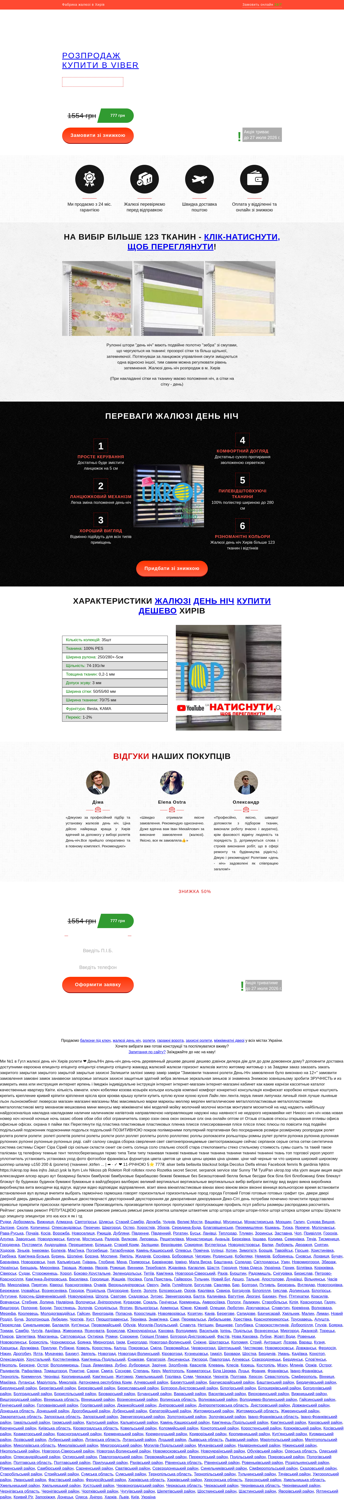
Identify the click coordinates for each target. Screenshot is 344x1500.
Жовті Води (284, 1336)
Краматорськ (199, 1371)
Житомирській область (257, 1411)
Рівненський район (222, 1462)
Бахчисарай (269, 1313)
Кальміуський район (139, 1422)
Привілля (312, 1233)
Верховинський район (268, 1394)
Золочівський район (227, 1416)
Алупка (6, 1239)
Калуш (120, 1348)
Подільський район (248, 1457)
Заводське (25, 1239)
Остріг (42, 1365)
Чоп (297, 1233)
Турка (287, 1227)
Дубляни (121, 1233)
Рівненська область (183, 1462)
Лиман (323, 1313)
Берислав (303, 1273)
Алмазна (64, 1222)
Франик (258, 1371)
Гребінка (8, 1256)
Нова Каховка (245, 1336)
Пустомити (32, 1244)
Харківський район (184, 1480)
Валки (267, 1244)
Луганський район (139, 1439)
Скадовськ (138, 1296)
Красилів (319, 1296)
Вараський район (190, 1394)
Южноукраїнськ (141, 1330)
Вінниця (326, 1376)
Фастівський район (65, 1480)
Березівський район (96, 1388)
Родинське (223, 1256)
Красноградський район (79, 1434)
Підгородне (118, 1290)
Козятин (195, 1313)
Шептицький (229, 1348)
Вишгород (9, 1308)
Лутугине (8, 1296)
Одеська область (301, 1451)
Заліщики (150, 1244)
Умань (284, 1353)
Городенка (10, 1244)
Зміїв (165, 1285)
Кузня (319, 1342)
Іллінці (217, 1250)
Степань (141, 1371)
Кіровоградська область (95, 1428)
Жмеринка (72, 1330)
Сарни (93, 1371)
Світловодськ (72, 1336)
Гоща (86, 1365)
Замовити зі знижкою (97, 135)
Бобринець (283, 1256)
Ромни (111, 1336)
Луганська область (102, 1439)
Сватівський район (132, 1468)
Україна (148, 1497)
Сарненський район (94, 1468)
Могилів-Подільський (157, 1325)
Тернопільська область (170, 1474)
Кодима (275, 1239)
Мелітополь (173, 1371)
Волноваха (321, 1308)
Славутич (281, 1308)
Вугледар (306, 1285)
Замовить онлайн (262, 4)
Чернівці (51, 1376)
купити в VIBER (100, 65)
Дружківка (29, 1348)
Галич (299, 1222)
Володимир (186, 1330)
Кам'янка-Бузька (33, 1256)
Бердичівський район (316, 1382)
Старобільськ (274, 1302)
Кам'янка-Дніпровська (46, 1279)
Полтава (238, 1376)
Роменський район (17, 1468)
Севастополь (277, 1376)
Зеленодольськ (127, 1273)
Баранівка (9, 1262)
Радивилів (9, 1371)
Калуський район (102, 1422)
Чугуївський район (137, 1491)
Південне (140, 1233)
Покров (7, 1336)
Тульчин (201, 1279)
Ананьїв (222, 1239)
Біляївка (304, 1267)
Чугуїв (37, 1330)
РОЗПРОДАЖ (91, 55)
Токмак (6, 1330)
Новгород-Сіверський (195, 1273)
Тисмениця (328, 1239)
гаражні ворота (170, 1040)
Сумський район (131, 1474)
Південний (161, 1233)
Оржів (311, 1365)
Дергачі (253, 1296)
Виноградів (102, 1313)
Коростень (102, 1348)
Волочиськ (85, 1302)
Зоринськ (263, 1233)
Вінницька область (61, 1399)
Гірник (288, 1267)
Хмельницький (149, 1376)
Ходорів (7, 1250)
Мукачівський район (217, 1445)
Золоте (150, 1290)
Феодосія (327, 1348)
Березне (27, 1365)
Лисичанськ (178, 1359)
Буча (18, 1319)
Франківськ (278, 1371)
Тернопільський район (215, 1474)
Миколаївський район (78, 1445)
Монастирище (199, 1239)
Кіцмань (272, 1227)
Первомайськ (176, 1348)
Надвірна (64, 1302)
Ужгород (199, 1359)
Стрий (256, 1342)
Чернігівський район (60, 1491)
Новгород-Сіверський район (68, 1451)
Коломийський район (178, 1428)
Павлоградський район (120, 1457)
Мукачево (54, 1353)
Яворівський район (296, 1491)
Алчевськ (240, 1359)
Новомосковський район (176, 1451)
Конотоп (317, 1353)
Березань (286, 1285)
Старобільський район (21, 1474)
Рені (282, 1296)
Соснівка (161, 1256)
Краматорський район (34, 1434)
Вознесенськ (266, 1330)
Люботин (235, 1308)
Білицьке (103, 1244)
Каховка (165, 1330)
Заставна (283, 1233)
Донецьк (65, 1497)
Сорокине (129, 1336)
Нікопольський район (20, 1451)
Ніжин (5, 1353)
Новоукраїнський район (223, 1451)
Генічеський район (17, 1405)
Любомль (284, 1244)
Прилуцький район (110, 1462)
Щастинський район (257, 1491)
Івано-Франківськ (306, 1371)
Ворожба (61, 1233)
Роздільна (95, 1290)
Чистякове (253, 1348)
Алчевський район (151, 1382)
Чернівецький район (301, 1485)
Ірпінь (225, 1330)
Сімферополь (304, 1376)
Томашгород (55, 1371)
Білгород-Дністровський (192, 1336)
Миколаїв (67, 1382)
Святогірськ (86, 1222)
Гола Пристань (158, 1279)
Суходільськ (105, 1308)
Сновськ (303, 1256)
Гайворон (183, 1279)
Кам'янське (102, 1376)
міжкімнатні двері (229, 1040)
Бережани (9, 1290)
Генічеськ (168, 1302)
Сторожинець (45, 1273)
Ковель (83, 1348)
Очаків (100, 1285)
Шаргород (111, 1227)
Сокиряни (193, 1244)
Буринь (58, 1256)
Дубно (120, 1365)
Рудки (5, 1222)
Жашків (118, 1279)
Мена (122, 1262)
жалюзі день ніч (127, 1040)
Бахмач (269, 1296)
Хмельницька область (304, 1480)
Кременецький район (123, 1434)
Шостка (249, 1353)
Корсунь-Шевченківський (42, 1296)
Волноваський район (217, 1399)
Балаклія (60, 1325)
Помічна (201, 1250)
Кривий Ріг (23, 1497)
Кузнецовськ (196, 1353)
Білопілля (262, 1290)
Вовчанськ (10, 1302)
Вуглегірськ (215, 1244)
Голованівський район (57, 1405)
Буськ (195, 1233)
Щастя (213, 1267)
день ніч (214, 600)
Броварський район (116, 1394)
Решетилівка (172, 1239)
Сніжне (200, 1342)
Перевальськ (194, 1319)
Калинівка (216, 1296)
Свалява (222, 1285)
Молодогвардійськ (58, 1313)
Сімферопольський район (273, 1468)
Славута (187, 1325)
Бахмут (72, 1353)
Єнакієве (136, 1359)
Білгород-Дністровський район (189, 1388)
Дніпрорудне (109, 1302)
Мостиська (92, 1239)
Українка (272, 1267)
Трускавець (301, 1319)
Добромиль (24, 1222)
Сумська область (97, 1474)
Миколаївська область (35, 1445)
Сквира (223, 1290)
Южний (201, 1308)
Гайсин (83, 1313)
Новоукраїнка (80, 1296)
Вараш (305, 1342)
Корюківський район (302, 1428)
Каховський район (325, 1422)
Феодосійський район (106, 1480)
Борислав (116, 1330)
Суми (188, 1376)
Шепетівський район (176, 1491)
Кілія (293, 1302)
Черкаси (203, 1376)
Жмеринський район (300, 1411)
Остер (128, 1227)
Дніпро (96, 1497)
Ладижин (251, 1302)
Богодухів (241, 1290)
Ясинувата (94, 1330)
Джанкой (309, 1330)
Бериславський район (138, 1388)
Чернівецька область (260, 1485)
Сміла (155, 1348)
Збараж (329, 1262)
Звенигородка (178, 1296)
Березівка (241, 1239)
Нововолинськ (13, 1342)
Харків (110, 1497)
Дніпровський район (177, 1405)
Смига (107, 1371)
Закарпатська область (21, 1416)
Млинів (296, 1365)
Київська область (54, 1428)
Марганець (48, 1336)
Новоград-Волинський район (124, 1451)
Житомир (124, 1376)
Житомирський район (214, 1411)
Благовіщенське (218, 1227)
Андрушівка (55, 1244)
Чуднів (169, 1222)
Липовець (149, 1239)
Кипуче (73, 1239)
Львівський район (241, 1439)
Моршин (283, 1222)
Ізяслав (280, 1290)
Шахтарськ (219, 1342)
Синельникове (36, 1325)
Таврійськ (284, 1250)
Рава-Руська (11, 1233)
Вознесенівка (54, 1290)
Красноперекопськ (271, 1319)
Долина (47, 1302)
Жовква (86, 1267)
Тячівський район (294, 1474)
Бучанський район (154, 1394)
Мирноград (103, 1342)
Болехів (58, 1250)
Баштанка (223, 1262)
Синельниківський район (224, 1468)
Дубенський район (130, 1411)
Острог (325, 1365)
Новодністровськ (244, 1244)
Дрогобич (22, 1353)
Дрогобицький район (90, 1411)
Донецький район (53, 1411)
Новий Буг (220, 1279)
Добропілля (302, 1325)
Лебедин (59, 1319)
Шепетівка (25, 1336)
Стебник (29, 1302)
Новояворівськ (171, 1313)
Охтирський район (80, 1457)
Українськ (9, 1267)
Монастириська (258, 1222)
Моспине (109, 1256)
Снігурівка (282, 1273)
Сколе (22, 1227)
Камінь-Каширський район (185, 1422)
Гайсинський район (317, 1399)
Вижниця (45, 1222)
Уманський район (30, 1480)
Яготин (125, 1308)
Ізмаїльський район (32, 1422)
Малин (308, 1313)
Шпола (102, 1296)
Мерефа (8, 1313)
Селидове (246, 1313)
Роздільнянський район (307, 1462)
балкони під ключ (95, 1040)
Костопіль (266, 1365)
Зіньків (23, 1250)
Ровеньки (306, 1336)
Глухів (321, 1325)
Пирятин (39, 1285)
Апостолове (273, 1279)
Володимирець (64, 1365)
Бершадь (29, 1267)
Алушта (321, 1319)
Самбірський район (55, 1468)
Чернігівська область (19, 1491)
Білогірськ (321, 1290)
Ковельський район (138, 1428)
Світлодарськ (266, 1262)
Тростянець (64, 1308)
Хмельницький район (20, 1485)
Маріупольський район (281, 1439)
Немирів (262, 1256)
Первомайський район (166, 1457)
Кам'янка (164, 1273)
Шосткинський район (216, 1491)
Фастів (223, 1336)
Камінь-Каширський (154, 1250)
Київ (135, 1497)
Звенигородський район (142, 1416)
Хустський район (98, 1485)
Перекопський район (208, 1457)
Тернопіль (9, 1376)
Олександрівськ (66, 1227)
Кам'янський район (288, 1422)
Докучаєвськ (257, 1308)
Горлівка (173, 1376)
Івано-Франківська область (273, 1416)
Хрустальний (38, 1359)
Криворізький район (207, 1434)
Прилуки (49, 1348)
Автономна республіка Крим (105, 1382)
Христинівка (322, 1250)
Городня (229, 1267)
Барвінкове (162, 1262)
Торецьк (327, 1330)
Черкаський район (221, 1485)
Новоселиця (83, 1233)
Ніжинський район (300, 1445)
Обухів (129, 1325)
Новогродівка (329, 1285)
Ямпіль (126, 1256)
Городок (76, 1290)
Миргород (289, 1330)
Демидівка (103, 1365)
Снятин (321, 1244)
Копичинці (39, 1227)
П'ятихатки (299, 1296)
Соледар (243, 1262)
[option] (98, 810)
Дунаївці (294, 1279)
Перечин (92, 1227)
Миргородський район (121, 1445)
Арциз (238, 1279)
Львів (124, 1497)
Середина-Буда (186, 1227)
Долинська (299, 1290)
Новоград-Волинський (170, 1342)
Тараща (69, 1267)
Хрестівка (242, 1319)
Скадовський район (318, 1468)
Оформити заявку (98, 984)
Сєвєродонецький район (175, 1468)
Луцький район (172, 1439)
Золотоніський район (186, 1416)
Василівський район (227, 1394)
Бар (235, 1285)
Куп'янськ (80, 1325)
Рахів (223, 1273)
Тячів (311, 1239)
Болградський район (33, 1394)
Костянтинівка (66, 1359)
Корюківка (323, 1267)
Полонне (29, 1308)
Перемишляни (249, 1227)
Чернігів (220, 1376)
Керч (155, 1371)
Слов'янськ (315, 1359)
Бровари (232, 1353)
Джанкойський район (136, 1405)
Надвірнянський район (259, 1445)
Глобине (106, 1262)
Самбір (22, 1330)
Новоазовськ (33, 1262)
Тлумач (246, 1233)
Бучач (336, 1256)
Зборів (163, 1227)
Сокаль (150, 1302)
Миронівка (49, 1267)
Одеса (81, 1497)
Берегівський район (57, 1388)
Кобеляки (244, 1256)
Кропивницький (75, 1376)
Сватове (118, 1296)
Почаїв (32, 1233)
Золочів (85, 1308)
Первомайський (106, 1325)
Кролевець (28, 1313)
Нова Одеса (250, 1267)
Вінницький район (98, 1399)
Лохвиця (321, 1256)
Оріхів (189, 1290)
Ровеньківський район (262, 1462)
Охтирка (95, 1336)
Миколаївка (18, 1285)
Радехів (112, 1239)
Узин (285, 1262)
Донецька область (17, 1411)
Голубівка (244, 1325)
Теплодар (227, 1233)
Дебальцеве (219, 1319)
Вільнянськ (314, 1279)
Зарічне (159, 1365)
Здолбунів (177, 1365)
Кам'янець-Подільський (103, 1359)
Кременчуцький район (166, 1434)
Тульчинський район (257, 1474)
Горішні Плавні (154, 1336)
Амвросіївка (213, 1302)
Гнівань (89, 1262)
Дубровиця (139, 1365)
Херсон (255, 1376)
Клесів (232, 1365)
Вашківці (213, 1222)
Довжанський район (310, 1405)
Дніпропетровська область (223, 1405)
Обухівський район (265, 1451)
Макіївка (8, 1382)
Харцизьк (9, 1348)
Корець (247, 1365)
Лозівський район (30, 1439)
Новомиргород (305, 1262)
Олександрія (12, 1359)
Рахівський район (146, 1462)
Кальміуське (68, 1262)
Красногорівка (78, 1285)
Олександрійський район (37, 1457)
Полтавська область (33, 1462)
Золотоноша (37, 1319)
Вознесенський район (137, 1399)
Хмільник (290, 1313)
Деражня (304, 1244)
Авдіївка (52, 1330)
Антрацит (272, 1342)
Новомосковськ (279, 1348)
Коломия (239, 1342)
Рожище (117, 1267)
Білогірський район (238, 1388)
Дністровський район (270, 1405)
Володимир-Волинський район (268, 1399)
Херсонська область (223, 1480)
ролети (149, 1040)
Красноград (311, 1302)
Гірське (302, 1250)
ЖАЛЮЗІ (173, 600)
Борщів (265, 1250)
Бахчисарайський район (231, 1382)
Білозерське (170, 1290)
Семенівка (294, 1239)
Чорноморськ (62, 1342)
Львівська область (205, 1439)
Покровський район (286, 1457)
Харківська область (146, 1480)
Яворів (101, 1267)
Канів (210, 1313)
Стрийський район (61, 1474)
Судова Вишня (320, 1222)
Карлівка (206, 1290)
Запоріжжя (45, 1497)
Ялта (38, 1353)
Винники (135, 1267)
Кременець (189, 1302)
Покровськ (138, 1348)
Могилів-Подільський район (170, 1445)
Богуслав (202, 1285)
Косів (46, 1233)
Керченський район (18, 1428)
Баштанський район (275, 1382)
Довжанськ (306, 1348)
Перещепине (81, 1244)
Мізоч (282, 1365)
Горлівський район (97, 1405)
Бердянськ (293, 1359)
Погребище (97, 1250)
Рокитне (77, 1371)
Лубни (266, 1336)
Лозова (290, 1342)
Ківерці (56, 1285)
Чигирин (202, 1256)
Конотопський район (219, 1428)
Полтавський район (72, 1462)
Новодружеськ (51, 1239)
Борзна (91, 1256)
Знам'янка (158, 1319)
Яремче (302, 1227)
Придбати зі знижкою (172, 568)
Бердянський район (18, 1388)
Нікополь (8, 1365)
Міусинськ (232, 1222)
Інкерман (40, 1250)
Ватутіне (236, 1296)
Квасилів (198, 1365)
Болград (249, 1285)
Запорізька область (62, 1416)
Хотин (231, 1250)
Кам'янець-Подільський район (240, 1422)
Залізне (7, 1227)
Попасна (124, 1313)
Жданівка (177, 1267)
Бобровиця (182, 1256)
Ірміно (181, 1262)
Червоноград (203, 1348)
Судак (24, 1273)
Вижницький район (309, 1394)
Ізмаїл (216, 1353)
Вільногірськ (146, 1308)
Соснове (123, 1371)
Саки (174, 1319)
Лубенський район (65, 1439)
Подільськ (242, 1330)
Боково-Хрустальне (92, 1273)
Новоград (107, 1353)
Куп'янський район (289, 1434)
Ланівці (209, 1233)
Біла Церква (224, 1371)
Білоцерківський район (279, 1388)
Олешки (217, 1308)
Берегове (225, 1313)
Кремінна (300, 1308)
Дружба (153, 1222)
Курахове (132, 1302)
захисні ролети (199, 1040)
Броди (45, 1308)
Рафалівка (32, 1371)
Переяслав (10, 1325)
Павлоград (220, 1359)
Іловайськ (30, 1290)
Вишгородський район (21, 1399)
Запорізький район (100, 1416)
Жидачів (143, 1256)
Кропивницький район (249, 1434)
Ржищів (104, 1233)
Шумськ (106, 1222)
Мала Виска (200, 1262)
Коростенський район (261, 1428)
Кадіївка (299, 1353)
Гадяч (329, 1302)
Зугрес (156, 1296)
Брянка (84, 1342)
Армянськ (169, 1308)
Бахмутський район (189, 1382)
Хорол (65, 1273)
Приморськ (139, 1262)
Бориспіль (38, 1342)
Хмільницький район (61, 1485)
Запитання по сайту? (147, 1052)
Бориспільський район (75, 1394)
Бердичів (266, 1353)
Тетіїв (149, 1273)
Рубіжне (66, 1348)
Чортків (77, 1319)
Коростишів (145, 1313)
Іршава (259, 1239)
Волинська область (178, 1399)
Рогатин (180, 1233)
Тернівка (138, 1319)
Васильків (208, 1330)
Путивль (267, 1285)
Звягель (88, 1353)
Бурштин (238, 1273)
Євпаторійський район (170, 1411)
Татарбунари (122, 1250)
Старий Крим (126, 1244)
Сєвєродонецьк (266, 1359)
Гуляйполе (182, 1285)
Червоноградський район (140, 1485)
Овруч (152, 1285)
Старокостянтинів (272, 1325)
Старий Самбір (130, 1222)
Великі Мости (189, 1222)
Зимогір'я (248, 1250)
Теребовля (155, 1267)
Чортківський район (99, 1491)
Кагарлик (196, 1267)
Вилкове (129, 1239)
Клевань (216, 1365)
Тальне (252, 1279)
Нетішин (205, 1325)
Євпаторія (155, 1359)
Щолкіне (75, 1256)
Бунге (136, 1290)
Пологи (234, 1302)
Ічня (51, 1262)
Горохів (330, 1233)
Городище (99, 1279)
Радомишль (259, 1273)
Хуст (90, 1319)
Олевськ (183, 1250)
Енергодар (137, 1342)
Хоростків (146, 1227)
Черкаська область (184, 1485)
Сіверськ (8, 1273)
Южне (186, 1308)
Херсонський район (263, 1480)
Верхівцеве (171, 1244)
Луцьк (243, 1371)
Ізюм (120, 1342)
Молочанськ (323, 1227)
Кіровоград (172, 1353)
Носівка (135, 1279)
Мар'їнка (76, 1250)
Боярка (335, 1325)
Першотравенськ (112, 1319)
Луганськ (26, 1382)
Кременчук (31, 1376)
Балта (199, 1296)
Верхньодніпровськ (126, 1285)
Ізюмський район (68, 1422)
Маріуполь (47, 1382)
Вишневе (224, 1325)
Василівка (78, 1279)
